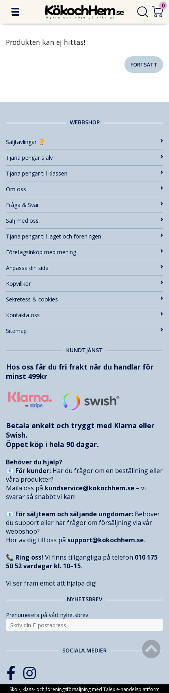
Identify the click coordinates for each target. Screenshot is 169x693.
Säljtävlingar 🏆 (84, 142)
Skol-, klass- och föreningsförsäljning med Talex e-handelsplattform (84, 689)
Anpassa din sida (84, 268)
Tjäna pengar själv (84, 157)
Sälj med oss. (84, 220)
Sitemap (84, 330)
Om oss (84, 189)
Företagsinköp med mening (84, 252)
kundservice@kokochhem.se (89, 488)
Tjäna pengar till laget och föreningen (84, 236)
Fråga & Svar (84, 205)
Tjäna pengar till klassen (84, 173)
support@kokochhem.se (105, 540)
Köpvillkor (84, 283)
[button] (15, 12)
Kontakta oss (84, 315)
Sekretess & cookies (84, 299)
